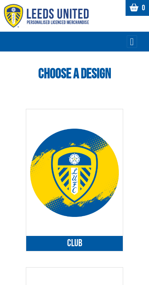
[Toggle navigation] (132, 41)
